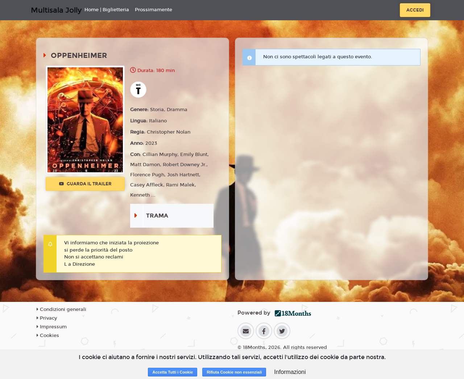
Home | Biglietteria (106, 10)
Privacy (47, 318)
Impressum (52, 327)
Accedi (415, 10)
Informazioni (290, 372)
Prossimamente (153, 10)
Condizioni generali (61, 309)
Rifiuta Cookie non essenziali (234, 372)
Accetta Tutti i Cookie (172, 372)
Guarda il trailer (85, 183)
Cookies (48, 335)
